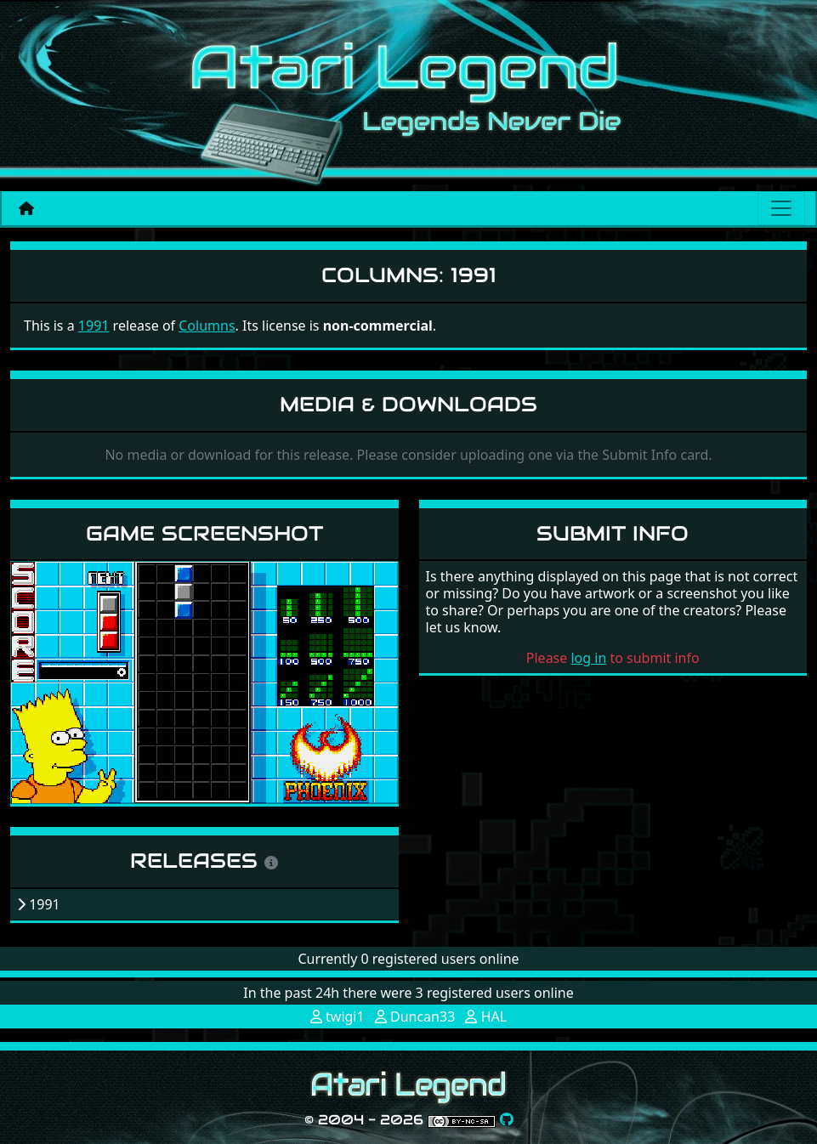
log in (588, 657)
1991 (94, 325)
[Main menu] (781, 208)
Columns (207, 325)
